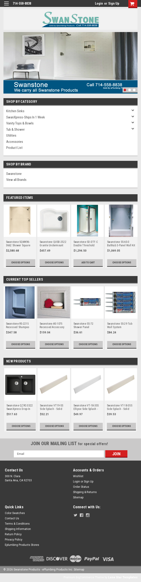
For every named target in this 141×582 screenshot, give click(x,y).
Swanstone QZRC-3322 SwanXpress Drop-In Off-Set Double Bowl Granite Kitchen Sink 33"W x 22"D (19, 407)
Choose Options (20, 262)
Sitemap (78, 497)
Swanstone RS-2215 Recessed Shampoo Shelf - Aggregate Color (19, 325)
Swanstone (14, 174)
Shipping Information (18, 529)
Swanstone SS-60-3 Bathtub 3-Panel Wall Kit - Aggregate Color (121, 243)
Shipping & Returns (85, 492)
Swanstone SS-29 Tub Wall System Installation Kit (119, 325)
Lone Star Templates (123, 577)
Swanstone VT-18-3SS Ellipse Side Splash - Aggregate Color (86, 407)
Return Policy (13, 534)
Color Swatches (15, 513)
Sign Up (113, 3)
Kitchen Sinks (15, 111)
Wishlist (78, 476)
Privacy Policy (13, 539)
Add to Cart (88, 262)
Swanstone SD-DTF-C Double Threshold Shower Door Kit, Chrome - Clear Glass (85, 243)
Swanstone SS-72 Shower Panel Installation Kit (83, 325)
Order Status (81, 486)
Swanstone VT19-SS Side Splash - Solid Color (51, 407)
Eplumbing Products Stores (22, 545)
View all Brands (16, 180)
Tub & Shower (15, 129)
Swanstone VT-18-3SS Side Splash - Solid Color (119, 407)
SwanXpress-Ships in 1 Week (25, 117)
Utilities (11, 135)
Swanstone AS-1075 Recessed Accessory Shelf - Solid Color (52, 325)
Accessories (14, 142)
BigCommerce (85, 577)
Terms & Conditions (17, 523)
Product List (14, 148)
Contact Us (12, 518)
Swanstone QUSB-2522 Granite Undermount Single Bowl (53, 243)
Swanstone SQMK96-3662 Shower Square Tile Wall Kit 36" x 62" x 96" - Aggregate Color (19, 243)
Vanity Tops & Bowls (20, 123)
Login (99, 3)
